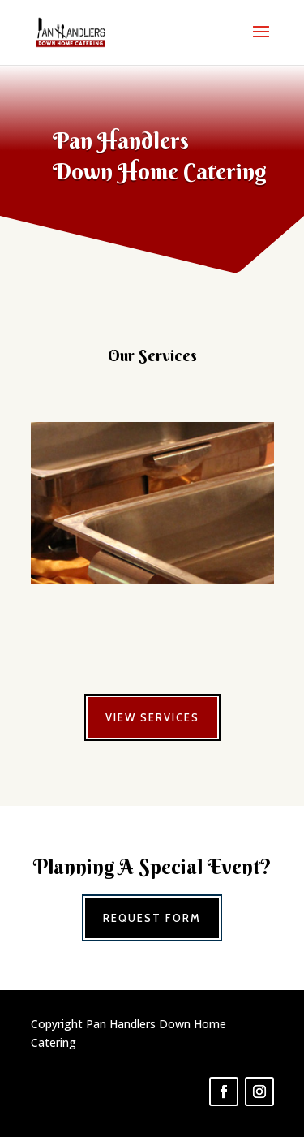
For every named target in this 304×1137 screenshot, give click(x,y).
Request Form (152, 917)
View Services (152, 717)
